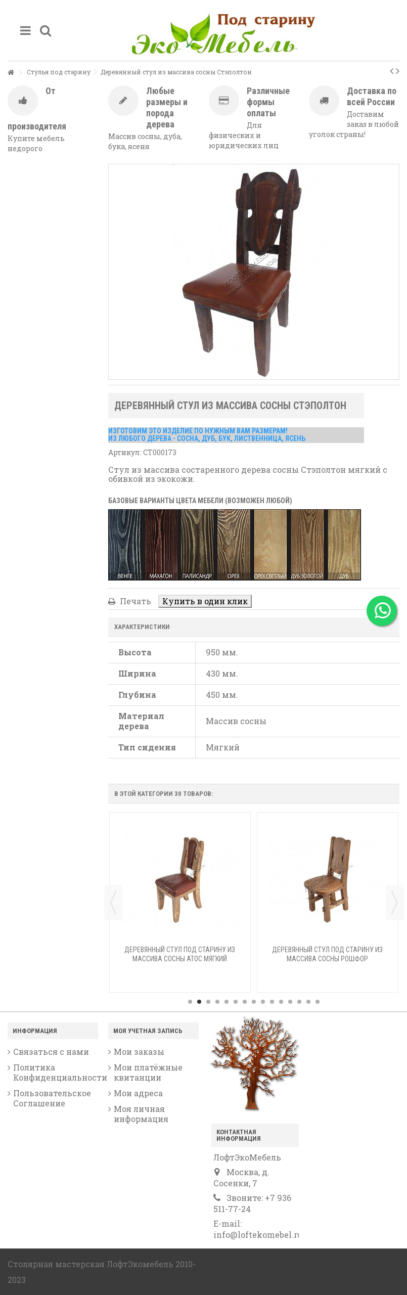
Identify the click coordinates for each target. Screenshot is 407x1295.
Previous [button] (113, 902)
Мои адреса (138, 1093)
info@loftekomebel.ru (257, 1234)
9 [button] (263, 1002)
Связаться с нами (51, 1052)
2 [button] (199, 1002)
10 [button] (272, 1002)
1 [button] (190, 1002)
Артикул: (125, 452)
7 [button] (245, 1002)
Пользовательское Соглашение (52, 1098)
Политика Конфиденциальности (55, 1072)
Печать (134, 601)
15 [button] (317, 1002)
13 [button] (299, 1002)
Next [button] (394, 902)
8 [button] (254, 1002)
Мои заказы (139, 1052)
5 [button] (226, 1002)
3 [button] (208, 1002)
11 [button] (281, 1002)
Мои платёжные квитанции (148, 1072)
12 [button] (290, 1002)
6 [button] (236, 1002)
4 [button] (217, 1002)
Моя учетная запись (148, 1031)
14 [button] (308, 1002)
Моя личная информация (141, 1114)
